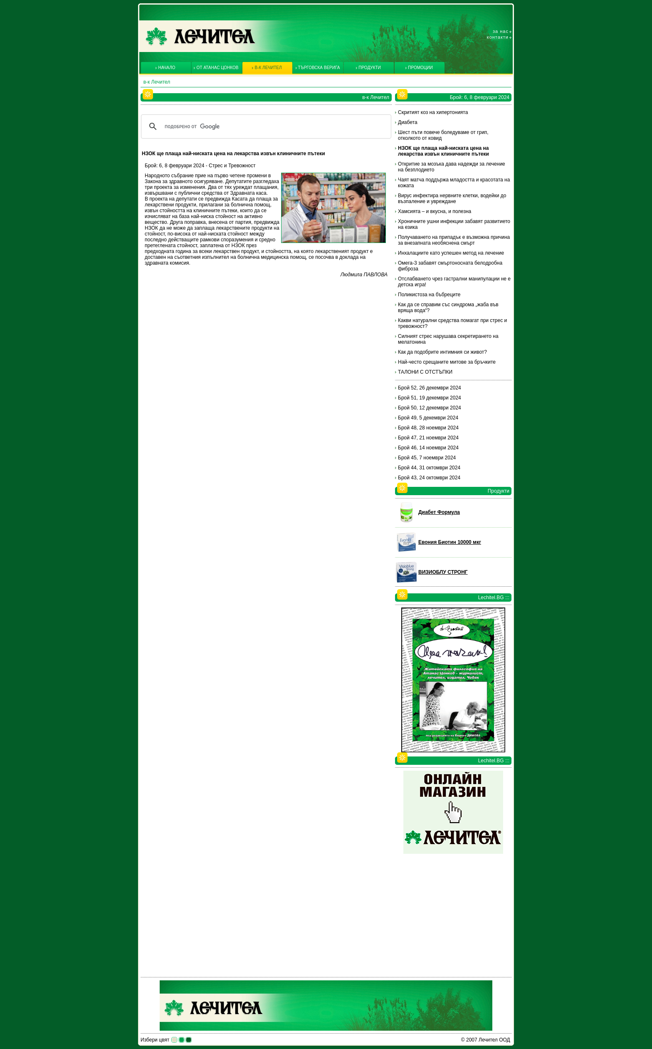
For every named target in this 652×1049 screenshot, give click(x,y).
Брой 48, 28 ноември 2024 (428, 428)
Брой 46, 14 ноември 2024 (428, 448)
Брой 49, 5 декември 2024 (428, 418)
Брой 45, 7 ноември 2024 (427, 458)
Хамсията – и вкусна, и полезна (434, 211)
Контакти (498, 37)
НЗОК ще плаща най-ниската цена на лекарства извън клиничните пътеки (443, 151)
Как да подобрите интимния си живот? (442, 352)
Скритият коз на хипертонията (433, 112)
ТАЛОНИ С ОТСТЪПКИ (425, 372)
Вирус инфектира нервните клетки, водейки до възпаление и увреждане (452, 198)
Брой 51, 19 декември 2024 (429, 398)
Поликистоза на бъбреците (429, 295)
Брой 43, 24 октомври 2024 (429, 478)
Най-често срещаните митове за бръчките (447, 362)
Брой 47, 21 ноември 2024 (428, 438)
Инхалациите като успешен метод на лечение (451, 253)
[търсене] (265, 126)
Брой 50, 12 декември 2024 (429, 408)
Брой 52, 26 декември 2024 (429, 388)
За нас (501, 31)
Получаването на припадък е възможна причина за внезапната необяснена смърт (454, 240)
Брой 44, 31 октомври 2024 (429, 468)
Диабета (407, 122)
